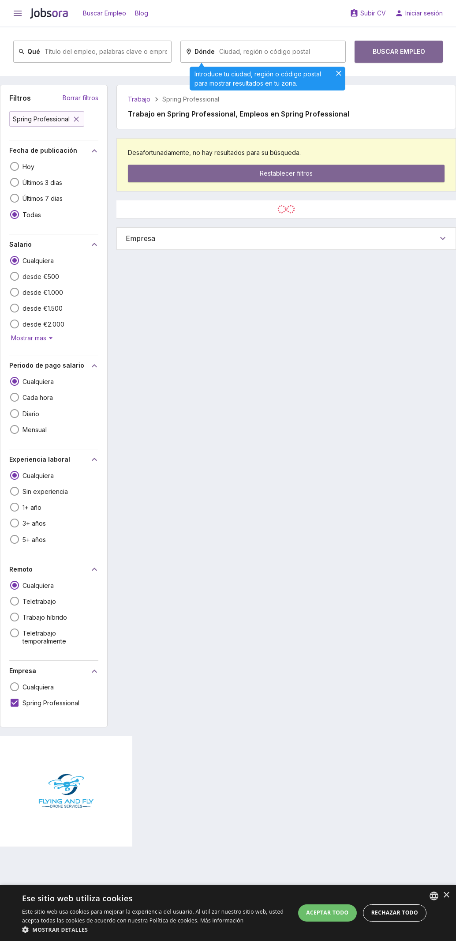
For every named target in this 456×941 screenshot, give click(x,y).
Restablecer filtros (286, 173)
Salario (54, 244)
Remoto (54, 569)
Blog (141, 13)
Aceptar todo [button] (327, 912)
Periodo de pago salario (54, 366)
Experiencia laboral (54, 459)
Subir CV (373, 13)
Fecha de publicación (54, 151)
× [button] (446, 895)
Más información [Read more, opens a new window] (221, 920)
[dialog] (228, 913)
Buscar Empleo (104, 13)
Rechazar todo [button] (394, 912)
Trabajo (139, 99)
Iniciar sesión (424, 13)
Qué (29, 51)
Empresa (54, 671)
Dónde (200, 51)
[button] (154, 929)
